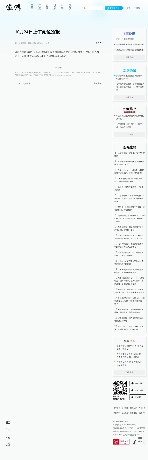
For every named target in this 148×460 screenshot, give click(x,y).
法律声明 (116, 413)
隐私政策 (125, 413)
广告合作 (142, 408)
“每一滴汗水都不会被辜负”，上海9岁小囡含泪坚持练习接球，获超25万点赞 (129, 218)
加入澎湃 (125, 408)
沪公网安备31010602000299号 (124, 425)
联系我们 (133, 408)
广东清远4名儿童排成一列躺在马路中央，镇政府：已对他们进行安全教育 (129, 199)
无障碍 (137, 8)
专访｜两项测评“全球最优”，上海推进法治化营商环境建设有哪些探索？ (129, 301)
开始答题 (129, 134)
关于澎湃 (116, 408)
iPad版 (138, 397)
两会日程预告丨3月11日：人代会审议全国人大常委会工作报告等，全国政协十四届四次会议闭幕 (129, 281)
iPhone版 (139, 390)
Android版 (139, 383)
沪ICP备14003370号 (120, 421)
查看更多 (129, 57)
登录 (129, 8)
